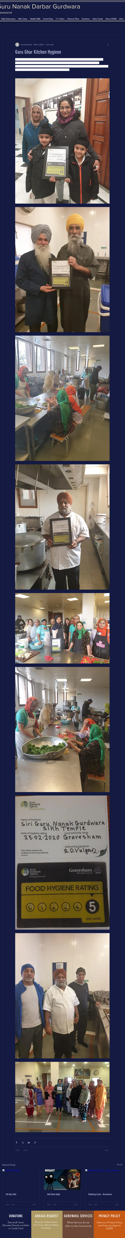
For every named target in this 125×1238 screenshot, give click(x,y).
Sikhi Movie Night (53, 1194)
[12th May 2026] (21, 1179)
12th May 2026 (11, 1194)
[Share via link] (35, 1142)
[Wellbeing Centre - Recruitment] (103, 1179)
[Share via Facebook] (16, 1142)
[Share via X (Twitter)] (22, 1142)
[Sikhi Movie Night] (62, 1179)
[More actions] (108, 44)
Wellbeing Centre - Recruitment (100, 1194)
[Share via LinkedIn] (29, 1142)
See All (119, 1164)
